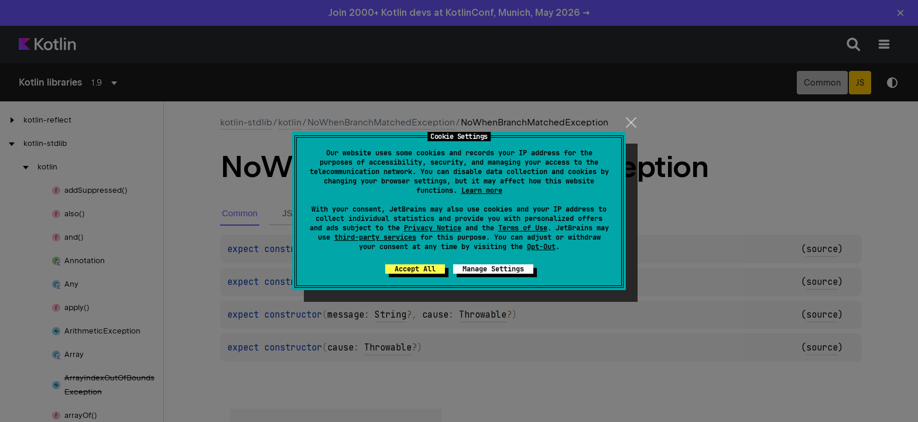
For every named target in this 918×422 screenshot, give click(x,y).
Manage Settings (493, 269)
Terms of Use (522, 228)
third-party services (375, 237)
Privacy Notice (432, 228)
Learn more (481, 190)
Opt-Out (541, 246)
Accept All (415, 269)
